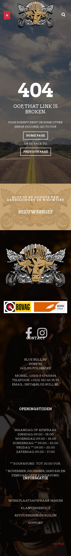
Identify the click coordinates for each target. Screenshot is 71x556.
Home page (35, 135)
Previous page (35, 151)
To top (58, 542)
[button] (7, 15)
